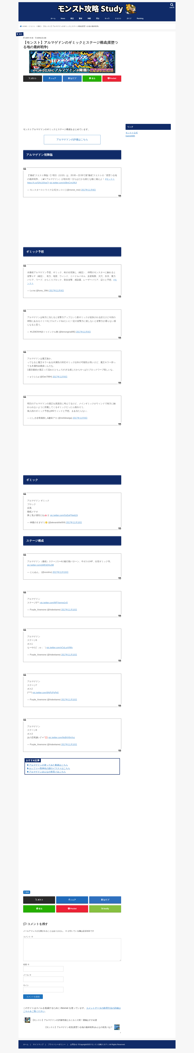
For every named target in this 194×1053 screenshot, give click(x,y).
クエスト (118, 18)
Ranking (140, 18)
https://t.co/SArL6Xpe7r (38, 183)
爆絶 (27, 892)
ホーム (53, 18)
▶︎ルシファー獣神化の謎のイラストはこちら (48, 768)
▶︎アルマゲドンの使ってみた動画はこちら (47, 765)
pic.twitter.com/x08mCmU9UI (63, 183)
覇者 (80, 18)
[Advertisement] (47, 103)
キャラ (107, 18)
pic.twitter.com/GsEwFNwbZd (64, 515)
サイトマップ (38, 1044)
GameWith (130, 136)
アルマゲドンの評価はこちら (72, 139)
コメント (28, 937)
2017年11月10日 (74, 522)
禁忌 (72, 18)
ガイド (129, 18)
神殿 (89, 18)
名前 (26, 964)
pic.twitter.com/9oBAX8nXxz (61, 737)
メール (27, 975)
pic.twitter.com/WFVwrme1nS (54, 603)
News (63, 18)
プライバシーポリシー (57, 1044)
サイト (26, 985)
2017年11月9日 (88, 190)
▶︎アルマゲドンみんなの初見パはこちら (46, 771)
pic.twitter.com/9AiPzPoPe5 (46, 692)
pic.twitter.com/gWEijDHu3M (40, 565)
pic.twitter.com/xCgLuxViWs (60, 647)
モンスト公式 (132, 133)
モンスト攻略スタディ (100, 1044)
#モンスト (110, 179)
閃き (97, 18)
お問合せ (73, 1044)
